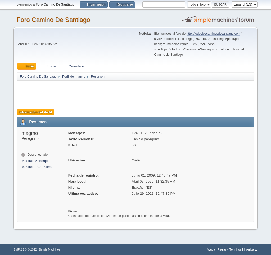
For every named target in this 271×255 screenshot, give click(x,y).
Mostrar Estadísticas (37, 167)
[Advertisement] (110, 93)
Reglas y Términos (229, 249)
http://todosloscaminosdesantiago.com (214, 33)
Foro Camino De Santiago (53, 19)
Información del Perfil (35, 112)
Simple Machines (49, 249)
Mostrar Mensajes (35, 161)
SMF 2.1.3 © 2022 (25, 249)
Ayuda (211, 249)
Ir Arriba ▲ (250, 249)
